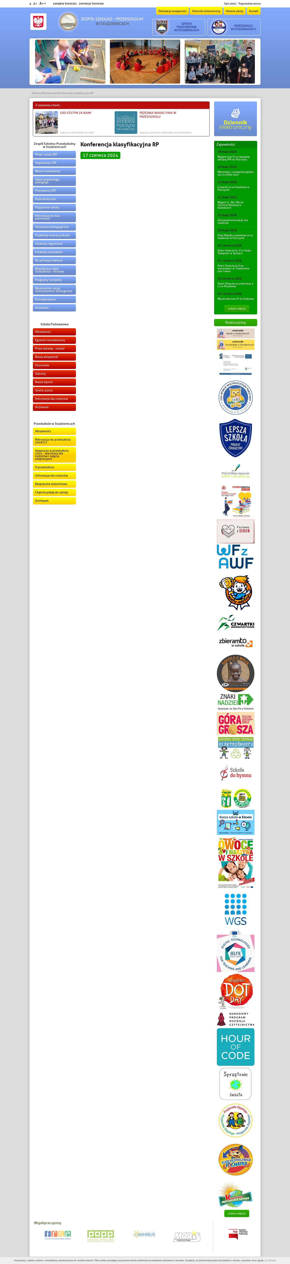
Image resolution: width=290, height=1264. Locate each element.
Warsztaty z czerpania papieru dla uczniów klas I (236, 173)
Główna (36, 93)
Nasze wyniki (44, 382)
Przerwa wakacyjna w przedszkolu (158, 115)
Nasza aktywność (46, 357)
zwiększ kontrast (65, 3)
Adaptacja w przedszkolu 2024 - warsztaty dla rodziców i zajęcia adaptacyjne (52, 455)
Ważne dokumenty (47, 171)
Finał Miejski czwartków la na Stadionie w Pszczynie (235, 237)
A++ (42, 3)
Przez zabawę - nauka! (50, 348)
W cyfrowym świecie (49, 260)
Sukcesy (40, 374)
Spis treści (230, 3)
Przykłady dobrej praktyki (52, 235)
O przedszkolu (44, 467)
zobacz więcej (236, 308)
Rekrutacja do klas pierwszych (47, 217)
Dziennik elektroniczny (206, 11)
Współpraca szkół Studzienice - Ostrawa (49, 270)
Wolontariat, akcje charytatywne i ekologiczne (53, 289)
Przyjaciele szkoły (47, 207)
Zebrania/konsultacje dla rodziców (233, 221)
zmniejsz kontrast (91, 3)
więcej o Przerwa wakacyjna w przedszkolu (166, 132)
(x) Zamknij (270, 1260)
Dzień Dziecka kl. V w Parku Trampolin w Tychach (234, 252)
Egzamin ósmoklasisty (50, 340)
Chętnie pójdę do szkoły (51, 492)
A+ (35, 4)
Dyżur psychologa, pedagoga (47, 181)
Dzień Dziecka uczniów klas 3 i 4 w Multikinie (235, 285)
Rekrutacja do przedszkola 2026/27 (53, 441)
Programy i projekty (48, 280)
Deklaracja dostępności (172, 11)
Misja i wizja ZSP (46, 154)
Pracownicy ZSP (45, 191)
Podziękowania (45, 299)
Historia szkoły (234, 11)
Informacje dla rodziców (51, 399)
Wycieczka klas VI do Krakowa (236, 299)
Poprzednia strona (250, 3)
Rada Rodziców (45, 199)
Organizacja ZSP (45, 163)
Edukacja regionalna (49, 244)
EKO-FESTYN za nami (75, 113)
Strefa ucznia (44, 390)
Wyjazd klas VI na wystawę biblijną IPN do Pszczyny (234, 158)
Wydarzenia (49, 93)
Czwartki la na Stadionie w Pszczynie (233, 188)
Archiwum (41, 308)
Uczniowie (42, 365)
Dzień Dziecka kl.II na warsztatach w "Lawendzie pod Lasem (233, 268)
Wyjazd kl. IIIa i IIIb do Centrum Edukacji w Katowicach (231, 205)
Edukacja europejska (49, 252)
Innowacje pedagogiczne (52, 227)
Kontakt (253, 11)
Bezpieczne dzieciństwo (51, 484)
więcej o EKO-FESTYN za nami (77, 132)
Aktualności (43, 332)
